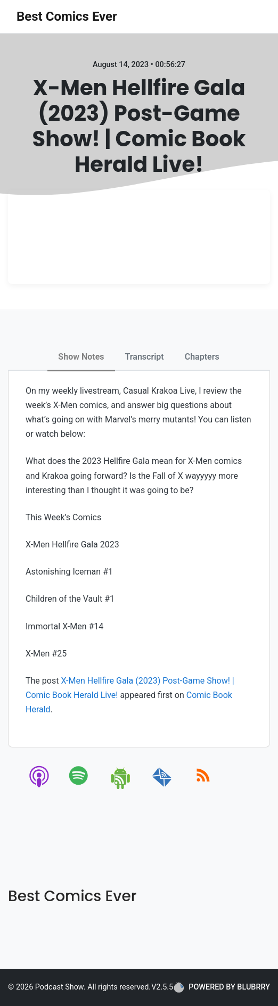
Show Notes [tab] (81, 357)
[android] (121, 787)
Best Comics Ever (67, 16)
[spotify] (81, 787)
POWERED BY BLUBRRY (222, 987)
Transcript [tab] (144, 357)
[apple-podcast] (40, 787)
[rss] (203, 787)
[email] (162, 787)
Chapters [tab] (202, 357)
